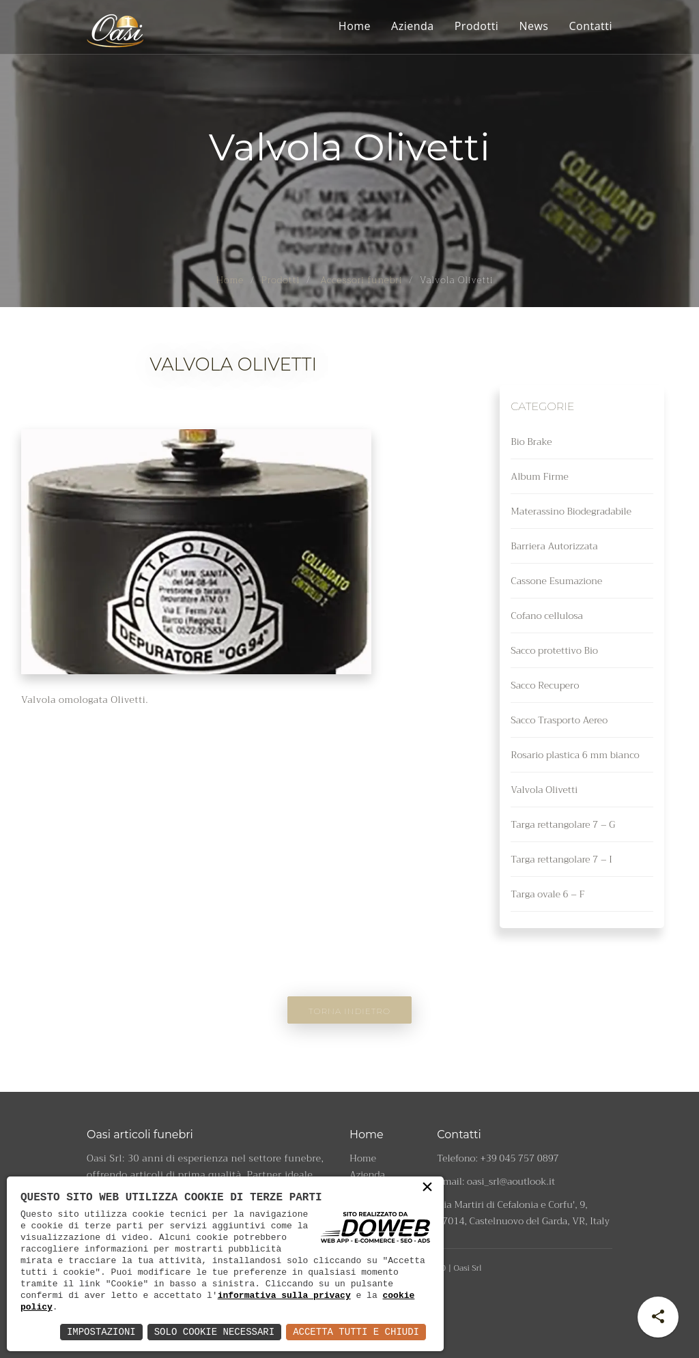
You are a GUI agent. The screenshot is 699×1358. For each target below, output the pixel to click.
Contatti (590, 25)
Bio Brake (531, 441)
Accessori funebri (360, 280)
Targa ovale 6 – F (547, 894)
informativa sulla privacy (284, 1295)
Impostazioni (101, 1331)
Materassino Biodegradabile (571, 511)
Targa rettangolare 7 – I (561, 859)
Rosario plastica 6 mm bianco (575, 755)
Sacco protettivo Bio (554, 650)
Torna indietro (349, 1011)
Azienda (412, 25)
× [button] (427, 1190)
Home (355, 25)
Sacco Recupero (545, 685)
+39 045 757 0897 (520, 1158)
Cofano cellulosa (547, 615)
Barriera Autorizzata (554, 546)
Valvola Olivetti (544, 789)
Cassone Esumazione (556, 581)
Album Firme (540, 476)
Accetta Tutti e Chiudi (356, 1331)
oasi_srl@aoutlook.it (511, 1181)
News (533, 25)
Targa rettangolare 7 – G (563, 824)
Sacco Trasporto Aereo (559, 720)
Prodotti (477, 25)
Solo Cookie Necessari (214, 1331)
